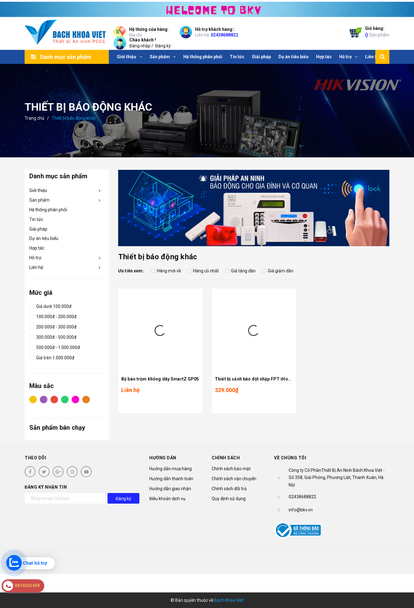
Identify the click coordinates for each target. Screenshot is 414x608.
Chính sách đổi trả (229, 488)
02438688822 (224, 34)
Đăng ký (163, 45)
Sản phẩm (377, 31)
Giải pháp (38, 229)
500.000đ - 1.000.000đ (54, 346)
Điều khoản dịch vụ (167, 498)
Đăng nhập (140, 45)
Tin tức (36, 219)
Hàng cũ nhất (203, 270)
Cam (86, 399)
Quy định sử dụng (229, 498)
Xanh (65, 399)
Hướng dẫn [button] (162, 457)
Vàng (33, 399)
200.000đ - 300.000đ (52, 326)
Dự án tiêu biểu (43, 238)
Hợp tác (36, 248)
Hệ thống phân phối (48, 209)
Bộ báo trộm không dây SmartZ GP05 (160, 378)
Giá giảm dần (277, 270)
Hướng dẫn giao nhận (170, 488)
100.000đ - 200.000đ (52, 315)
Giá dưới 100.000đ (50, 305)
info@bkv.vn (301, 509)
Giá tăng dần (240, 270)
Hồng (75, 399)
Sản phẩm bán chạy (57, 427)
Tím (43, 399)
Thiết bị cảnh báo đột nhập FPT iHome (255, 378)
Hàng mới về (166, 270)
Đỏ (54, 399)
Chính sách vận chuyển (234, 478)
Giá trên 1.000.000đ (51, 356)
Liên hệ (36, 267)
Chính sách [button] (226, 457)
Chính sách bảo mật (231, 468)
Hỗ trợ (35, 257)
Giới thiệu (38, 190)
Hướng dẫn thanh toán (171, 478)
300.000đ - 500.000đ (52, 336)
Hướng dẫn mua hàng (170, 468)
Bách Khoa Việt (228, 600)
